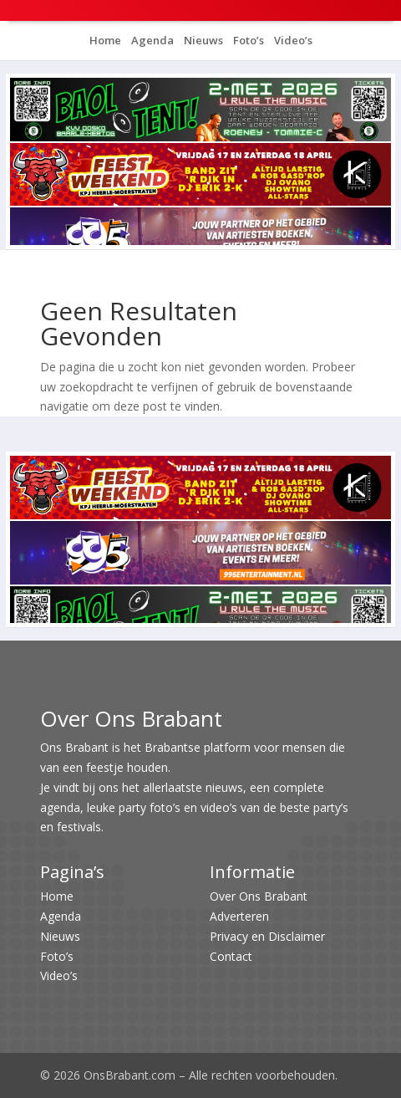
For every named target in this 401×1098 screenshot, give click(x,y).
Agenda (151, 40)
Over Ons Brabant (258, 896)
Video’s (292, 40)
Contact (231, 956)
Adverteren (239, 916)
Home (105, 40)
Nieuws (202, 40)
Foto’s (247, 40)
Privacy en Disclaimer (267, 936)
